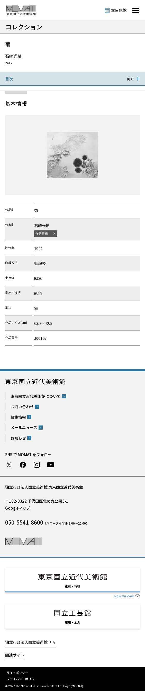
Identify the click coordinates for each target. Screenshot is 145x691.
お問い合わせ (22, 406)
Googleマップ (17, 508)
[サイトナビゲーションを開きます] (135, 10)
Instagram (37, 465)
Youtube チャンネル (51, 465)
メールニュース (24, 427)
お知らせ (18, 438)
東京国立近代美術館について (36, 396)
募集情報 (18, 417)
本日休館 (118, 10)
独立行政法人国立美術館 (26, 642)
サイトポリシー (17, 672)
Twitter (9, 465)
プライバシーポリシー (22, 679)
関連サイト (14, 655)
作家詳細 (41, 233)
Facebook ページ (23, 465)
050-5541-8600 (24, 522)
